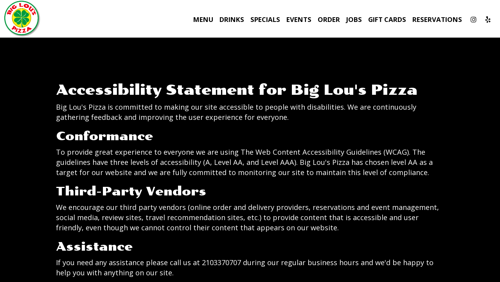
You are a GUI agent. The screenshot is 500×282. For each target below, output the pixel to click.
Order (329, 20)
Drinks (231, 20)
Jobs (354, 20)
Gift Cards (387, 20)
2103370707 (221, 262)
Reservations (437, 20)
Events (298, 20)
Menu (203, 20)
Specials (265, 20)
